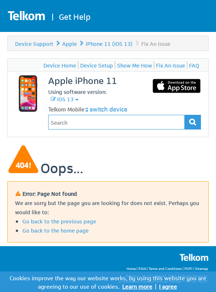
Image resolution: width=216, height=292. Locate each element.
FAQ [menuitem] (194, 65)
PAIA (142, 268)
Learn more (137, 286)
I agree (168, 286)
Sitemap (201, 268)
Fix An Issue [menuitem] (170, 65)
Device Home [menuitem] (59, 65)
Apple (69, 43)
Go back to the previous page (59, 221)
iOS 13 (65, 98)
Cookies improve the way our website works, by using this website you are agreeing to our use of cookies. (108, 281)
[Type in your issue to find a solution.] (116, 122)
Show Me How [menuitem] (134, 65)
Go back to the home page (55, 230)
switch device (108, 108)
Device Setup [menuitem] (96, 65)
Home (131, 268)
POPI (188, 268)
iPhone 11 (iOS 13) (109, 43)
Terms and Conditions (165, 268)
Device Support (34, 43)
